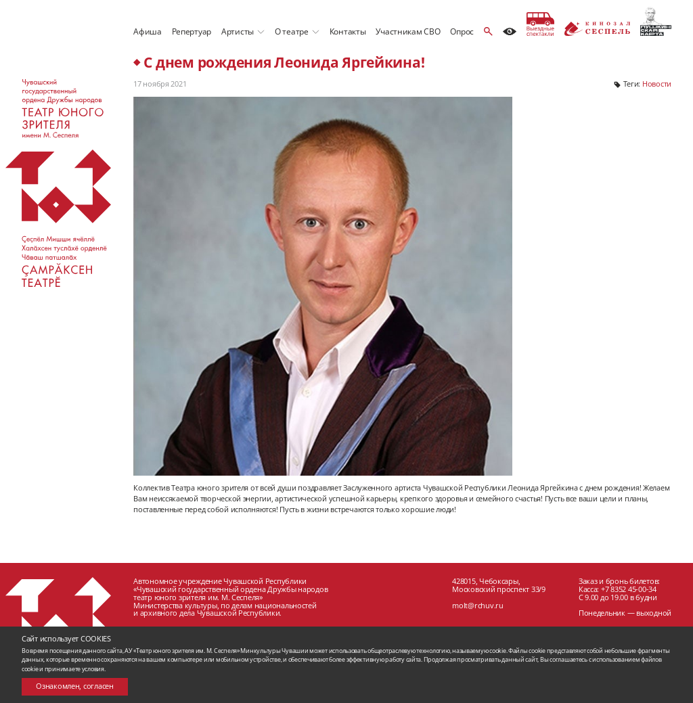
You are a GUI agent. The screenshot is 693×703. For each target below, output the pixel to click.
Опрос (462, 31)
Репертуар (192, 31)
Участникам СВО (408, 31)
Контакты (348, 31)
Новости (656, 84)
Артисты (237, 31)
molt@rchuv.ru (478, 605)
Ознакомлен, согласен (75, 686)
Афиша (147, 31)
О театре (292, 31)
